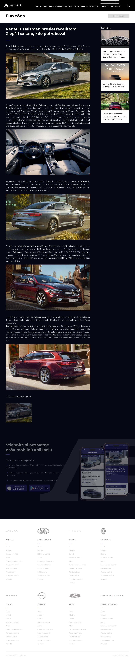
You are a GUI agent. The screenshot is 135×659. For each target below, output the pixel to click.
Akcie (76, 6)
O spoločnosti (47, 6)
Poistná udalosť (110, 2)
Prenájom (104, 6)
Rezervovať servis (89, 6)
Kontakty (115, 6)
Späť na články (118, 16)
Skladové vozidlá (63, 6)
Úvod (36, 6)
